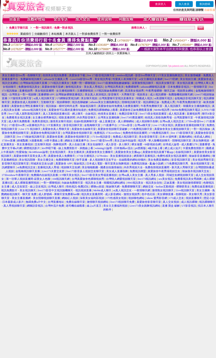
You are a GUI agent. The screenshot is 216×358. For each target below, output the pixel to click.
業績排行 (25, 33)
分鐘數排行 (41, 33)
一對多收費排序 (88, 33)
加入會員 (184, 4)
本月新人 (70, 33)
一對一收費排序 (111, 33)
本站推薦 (56, 33)
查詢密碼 (204, 4)
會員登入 (160, 4)
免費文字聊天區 (18, 27)
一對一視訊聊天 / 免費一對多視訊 (53, 27)
